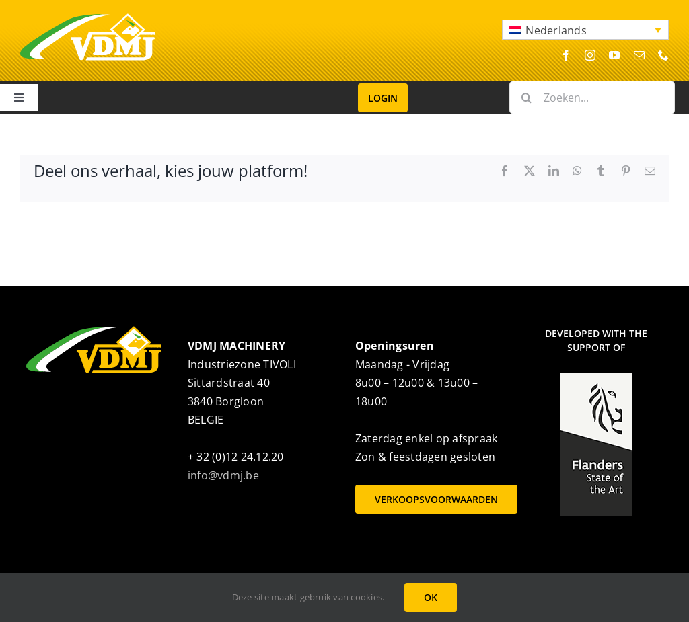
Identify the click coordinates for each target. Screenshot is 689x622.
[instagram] (590, 55)
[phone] (663, 55)
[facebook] (565, 55)
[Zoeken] (526, 97)
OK (430, 597)
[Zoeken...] (592, 97)
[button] (585, 30)
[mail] (639, 55)
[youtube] (614, 55)
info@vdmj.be (223, 475)
